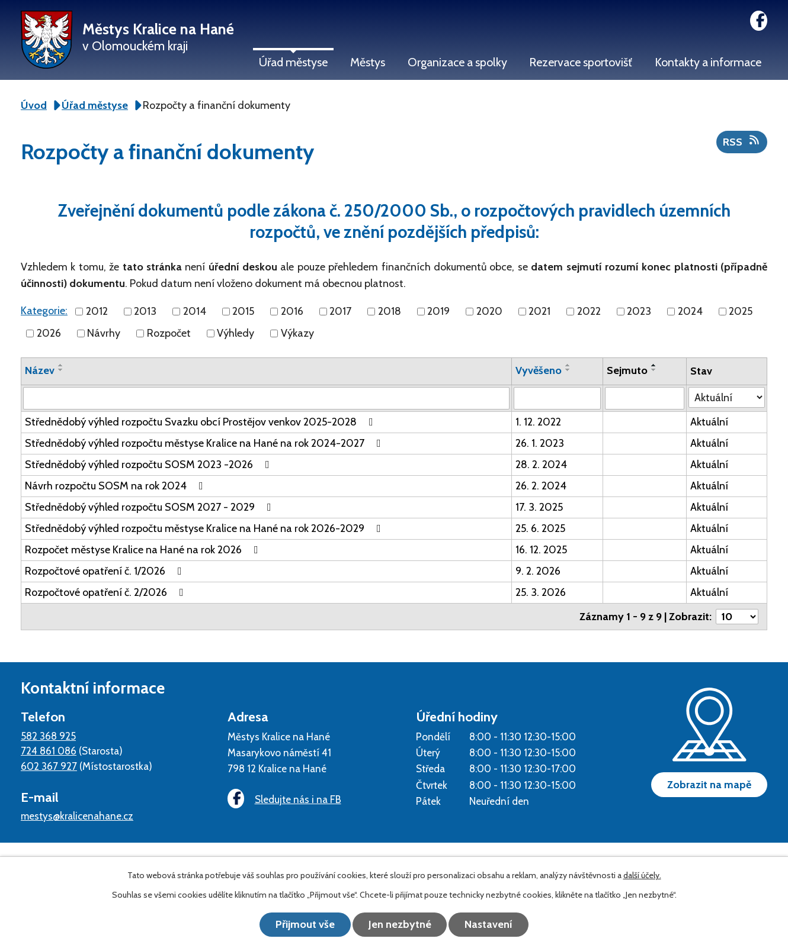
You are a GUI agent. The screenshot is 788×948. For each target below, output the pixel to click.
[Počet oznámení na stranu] (737, 616)
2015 (243, 311)
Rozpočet (169, 333)
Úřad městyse (293, 62)
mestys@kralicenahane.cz (77, 816)
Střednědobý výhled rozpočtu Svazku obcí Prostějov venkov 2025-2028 (201, 421)
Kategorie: (44, 310)
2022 (589, 311)
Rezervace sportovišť (580, 62)
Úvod (34, 105)
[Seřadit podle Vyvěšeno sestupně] (568, 369)
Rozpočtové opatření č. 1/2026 (106, 571)
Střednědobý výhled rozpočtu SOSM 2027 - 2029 (150, 507)
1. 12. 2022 (538, 421)
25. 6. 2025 (540, 528)
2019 (438, 311)
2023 (639, 311)
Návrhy (103, 333)
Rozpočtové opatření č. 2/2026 (106, 592)
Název (40, 370)
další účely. (642, 875)
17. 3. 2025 (539, 507)
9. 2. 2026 (537, 571)
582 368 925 (48, 736)
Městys (367, 62)
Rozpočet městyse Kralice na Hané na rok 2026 (144, 549)
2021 (539, 311)
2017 (340, 311)
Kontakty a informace (708, 62)
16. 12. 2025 (541, 549)
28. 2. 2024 (541, 464)
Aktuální (709, 421)
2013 (145, 311)
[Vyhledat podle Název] (266, 398)
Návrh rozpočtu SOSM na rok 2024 (116, 485)
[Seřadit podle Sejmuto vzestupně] (654, 365)
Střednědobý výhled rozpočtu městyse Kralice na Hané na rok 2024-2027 (205, 443)
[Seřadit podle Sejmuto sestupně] (654, 369)
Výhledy (235, 333)
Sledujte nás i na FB (284, 799)
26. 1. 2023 (539, 443)
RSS (742, 141)
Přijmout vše (305, 924)
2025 (740, 311)
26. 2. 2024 (540, 485)
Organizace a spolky (457, 62)
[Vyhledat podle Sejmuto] (644, 398)
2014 (194, 311)
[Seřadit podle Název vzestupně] (61, 365)
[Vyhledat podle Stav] (726, 397)
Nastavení (489, 924)
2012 (97, 311)
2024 (690, 311)
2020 (489, 311)
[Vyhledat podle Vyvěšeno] (557, 398)
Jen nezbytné (400, 924)
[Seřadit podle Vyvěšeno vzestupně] (568, 365)
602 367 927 (49, 766)
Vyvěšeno (538, 370)
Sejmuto (627, 370)
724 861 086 (48, 750)
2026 (49, 333)
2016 (292, 311)
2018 (389, 311)
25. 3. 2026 (540, 592)
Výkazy (297, 333)
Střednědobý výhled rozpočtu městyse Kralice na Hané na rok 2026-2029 (205, 528)
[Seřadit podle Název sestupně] (61, 369)
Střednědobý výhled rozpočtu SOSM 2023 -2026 (149, 464)
